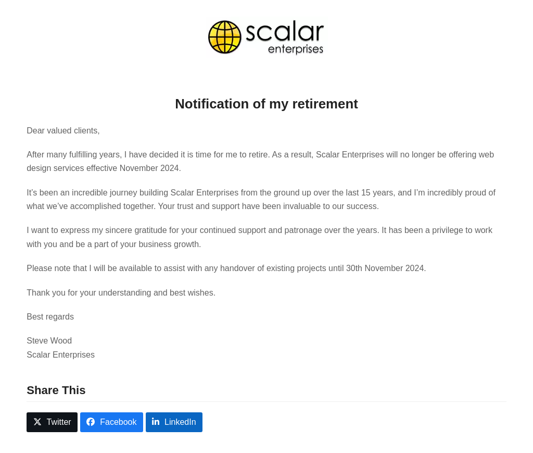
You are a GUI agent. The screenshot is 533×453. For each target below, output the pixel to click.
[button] (52, 422)
